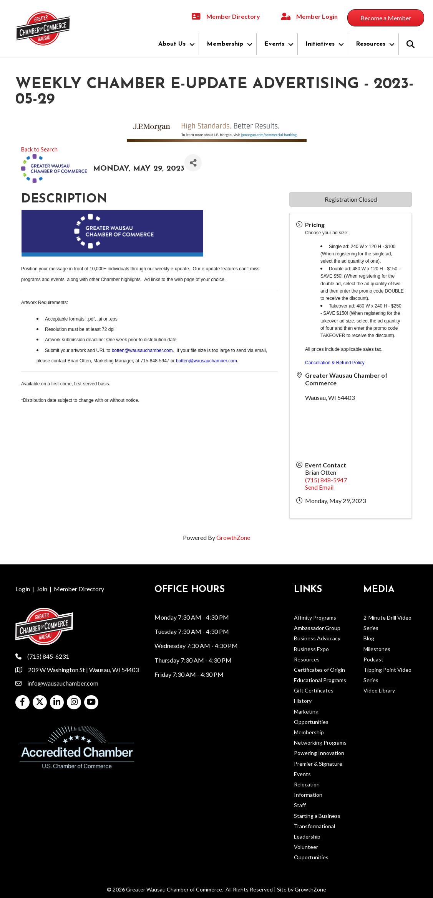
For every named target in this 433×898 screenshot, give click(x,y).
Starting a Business (317, 815)
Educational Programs (320, 680)
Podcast (373, 659)
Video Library (379, 690)
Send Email (319, 487)
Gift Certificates (313, 690)
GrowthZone (233, 537)
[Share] (193, 162)
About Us (172, 44)
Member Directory (79, 588)
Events (274, 44)
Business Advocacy (317, 638)
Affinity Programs (315, 617)
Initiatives (320, 44)
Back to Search (39, 149)
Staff (300, 805)
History (303, 700)
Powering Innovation (319, 753)
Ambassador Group (317, 628)
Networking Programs (320, 742)
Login (22, 588)
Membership (225, 44)
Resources (370, 44)
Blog (368, 638)
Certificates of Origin (319, 669)
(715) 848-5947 (326, 480)
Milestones (376, 649)
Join (41, 588)
